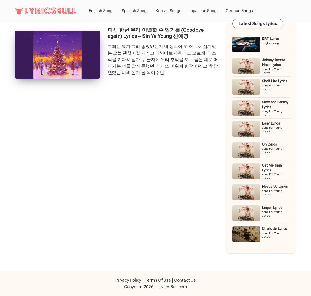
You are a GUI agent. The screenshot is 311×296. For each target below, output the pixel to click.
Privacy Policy (128, 280)
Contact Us (185, 280)
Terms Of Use (158, 280)
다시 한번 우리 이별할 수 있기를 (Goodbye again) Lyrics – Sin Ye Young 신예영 (156, 33)
